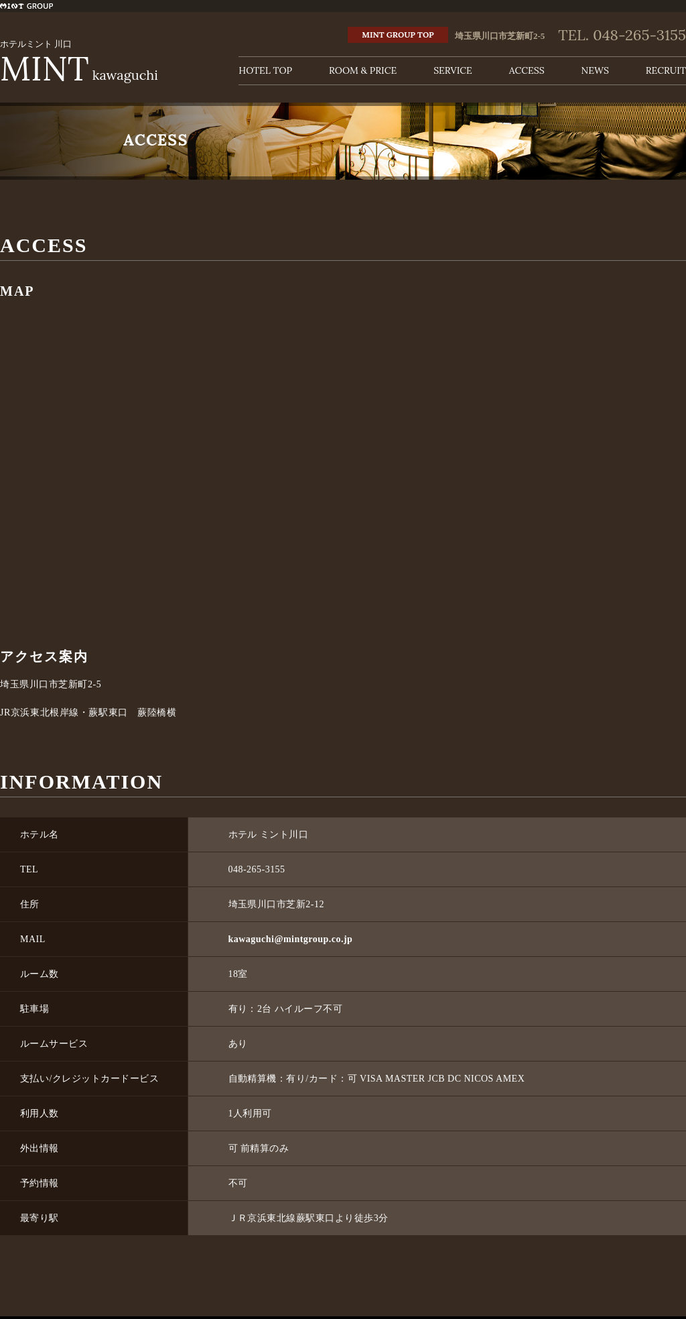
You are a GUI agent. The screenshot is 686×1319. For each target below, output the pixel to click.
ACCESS (527, 70)
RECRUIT (666, 70)
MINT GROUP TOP (397, 35)
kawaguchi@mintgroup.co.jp (290, 939)
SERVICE (452, 70)
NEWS (595, 70)
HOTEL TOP (265, 70)
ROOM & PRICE (363, 70)
